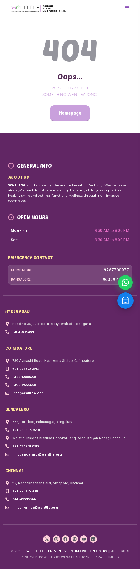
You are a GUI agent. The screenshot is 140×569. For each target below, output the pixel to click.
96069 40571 (116, 279)
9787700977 (116, 270)
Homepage (70, 113)
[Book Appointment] (125, 282)
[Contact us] (125, 300)
